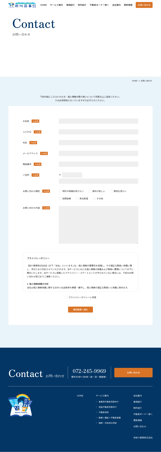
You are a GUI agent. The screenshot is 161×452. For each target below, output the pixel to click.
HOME (43, 4)
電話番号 (32, 164)
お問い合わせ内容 (36, 208)
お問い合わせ (144, 4)
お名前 (31, 121)
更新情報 (128, 4)
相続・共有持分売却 (108, 422)
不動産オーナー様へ (99, 4)
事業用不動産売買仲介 (109, 401)
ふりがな (32, 132)
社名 (30, 142)
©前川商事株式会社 (143, 437)
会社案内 (116, 4)
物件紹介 (82, 4)
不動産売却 (104, 412)
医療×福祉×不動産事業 (110, 417)
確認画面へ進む (80, 309)
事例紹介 (70, 4)
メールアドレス (35, 153)
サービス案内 (56, 4)
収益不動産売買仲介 (108, 406)
